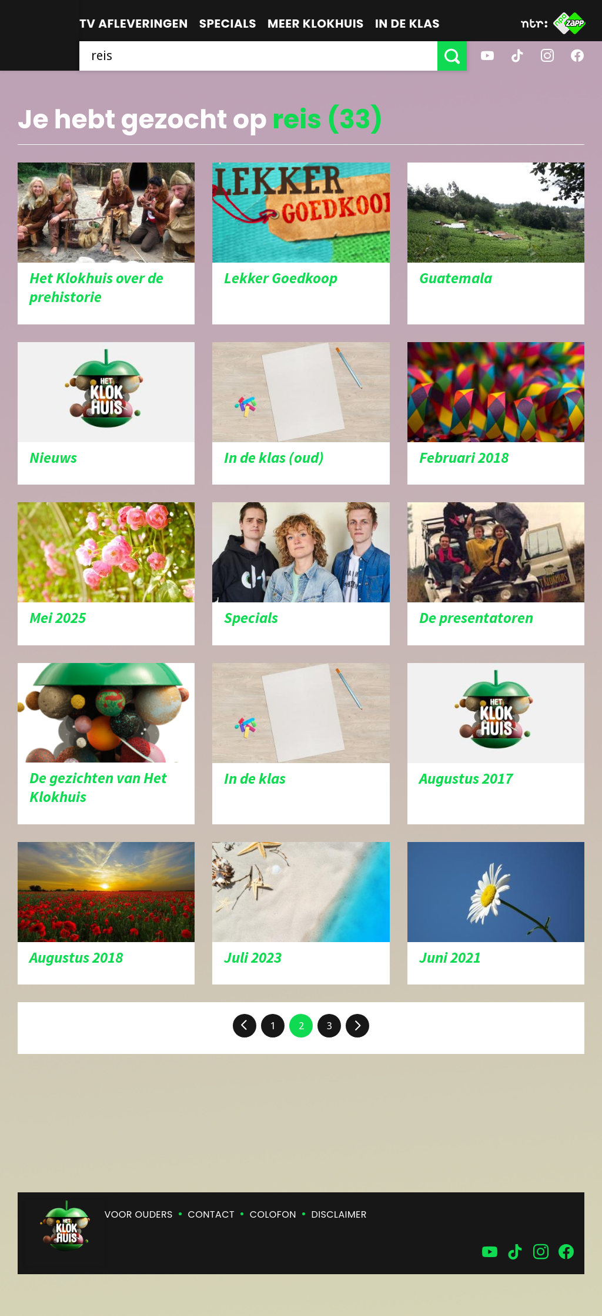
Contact (211, 1214)
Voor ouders (139, 1214)
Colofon (273, 1214)
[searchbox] (258, 56)
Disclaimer (339, 1214)
